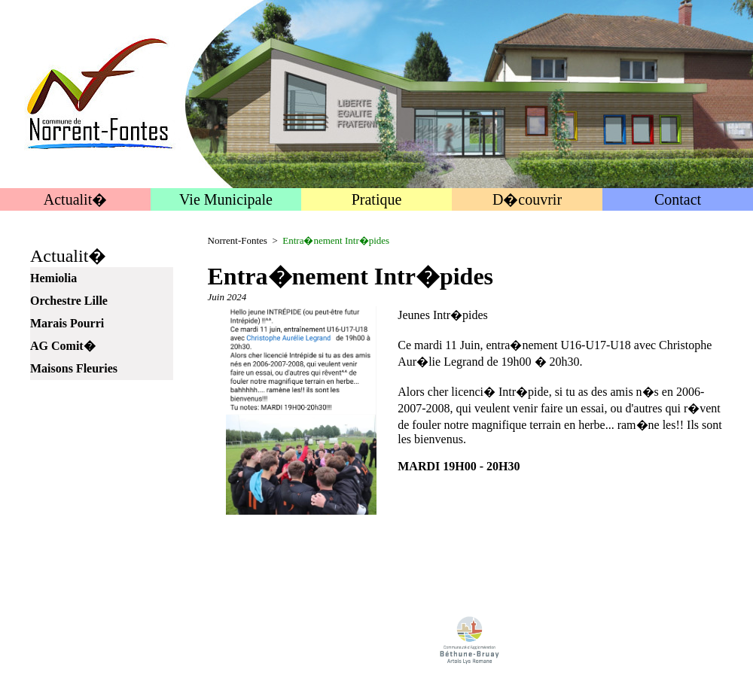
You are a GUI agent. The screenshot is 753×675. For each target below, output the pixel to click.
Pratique (377, 199)
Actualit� (75, 199)
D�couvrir (527, 199)
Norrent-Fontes (237, 240)
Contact (677, 199)
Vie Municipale (226, 199)
